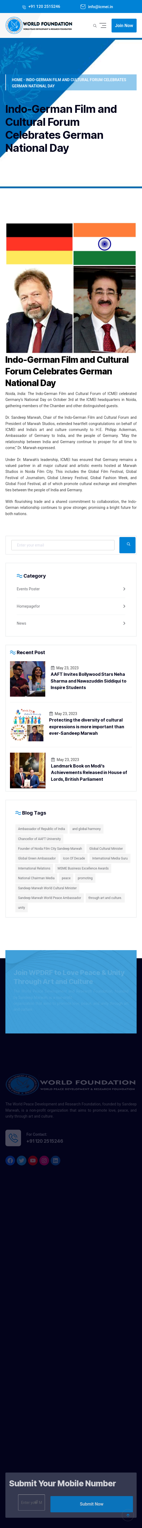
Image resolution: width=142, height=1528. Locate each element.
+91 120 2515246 (43, 6)
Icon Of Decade (74, 858)
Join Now (124, 25)
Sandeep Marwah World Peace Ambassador (49, 898)
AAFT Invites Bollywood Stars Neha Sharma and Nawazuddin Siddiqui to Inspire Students (88, 680)
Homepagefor (28, 606)
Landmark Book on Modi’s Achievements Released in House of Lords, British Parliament (89, 772)
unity (21, 908)
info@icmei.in (100, 6)
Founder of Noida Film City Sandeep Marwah (50, 849)
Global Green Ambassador (37, 858)
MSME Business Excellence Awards (83, 868)
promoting (85, 878)
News (21, 623)
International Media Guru (110, 858)
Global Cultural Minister (106, 849)
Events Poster (28, 589)
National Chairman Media (36, 878)
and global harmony (86, 829)
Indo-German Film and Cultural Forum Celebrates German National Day (67, 371)
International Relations (34, 868)
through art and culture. (105, 898)
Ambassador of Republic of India (41, 829)
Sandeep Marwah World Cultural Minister (47, 888)
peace (66, 878)
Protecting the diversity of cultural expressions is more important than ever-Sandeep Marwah (86, 726)
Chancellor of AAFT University (39, 839)
